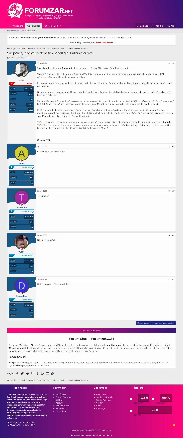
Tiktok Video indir (15, 422)
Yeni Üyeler (61, 394)
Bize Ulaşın (101, 394)
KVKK (98, 405)
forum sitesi (57, 362)
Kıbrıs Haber (29, 422)
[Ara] (171, 25)
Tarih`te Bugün (62, 405)
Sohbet (59, 400)
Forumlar (35, 25)
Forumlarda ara (28, 30)
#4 (173, 235)
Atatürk (59, 403)
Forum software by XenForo (91, 430)
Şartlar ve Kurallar (105, 397)
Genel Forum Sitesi (36, 394)
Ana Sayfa (101, 408)
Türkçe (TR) (29, 425)
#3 (173, 191)
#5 (173, 279)
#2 (173, 147)
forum (114, 37)
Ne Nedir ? (61, 408)
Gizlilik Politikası (103, 400)
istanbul (30, 105)
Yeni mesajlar (13, 30)
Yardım (99, 403)
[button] (61, 25)
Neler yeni (53, 25)
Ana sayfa (18, 25)
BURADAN (31, 413)
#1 (173, 63)
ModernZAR (14, 425)
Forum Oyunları (63, 397)
